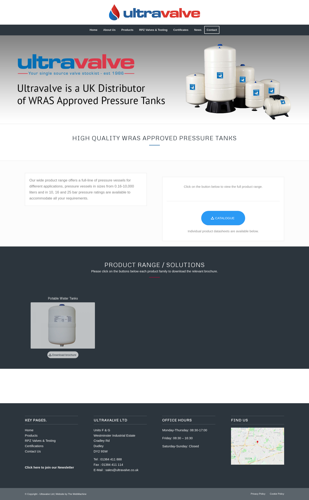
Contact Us (33, 451)
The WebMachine (77, 494)
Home (29, 430)
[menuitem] (93, 30)
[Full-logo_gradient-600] (154, 12)
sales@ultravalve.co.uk (121, 470)
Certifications (34, 446)
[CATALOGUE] (223, 230)
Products (31, 435)
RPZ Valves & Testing (40, 440)
